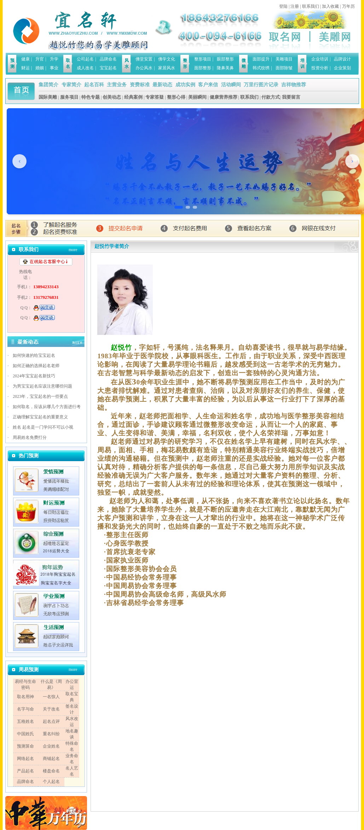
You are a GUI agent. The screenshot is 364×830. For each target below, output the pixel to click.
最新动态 (162, 84)
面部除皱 (284, 67)
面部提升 (261, 59)
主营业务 (117, 84)
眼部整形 (225, 59)
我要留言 (291, 97)
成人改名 (85, 67)
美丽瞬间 (197, 97)
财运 (25, 67)
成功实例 (185, 84)
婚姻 (39, 67)
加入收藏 (330, 6)
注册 (294, 6)
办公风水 (143, 67)
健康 (25, 59)
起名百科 (94, 84)
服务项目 (69, 97)
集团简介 (48, 84)
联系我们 (310, 6)
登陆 (283, 6)
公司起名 (85, 59)
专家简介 (71, 84)
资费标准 (140, 84)
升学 (54, 59)
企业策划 (342, 67)
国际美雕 (48, 97)
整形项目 (202, 59)
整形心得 (176, 97)
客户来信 (208, 84)
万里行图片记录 (261, 84)
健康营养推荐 (223, 97)
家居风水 (166, 67)
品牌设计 (342, 59)
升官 (39, 59)
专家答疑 (154, 97)
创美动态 (112, 97)
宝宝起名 (108, 67)
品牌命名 (108, 59)
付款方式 (270, 97)
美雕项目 (284, 59)
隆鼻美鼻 (225, 67)
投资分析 (319, 67)
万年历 (348, 6)
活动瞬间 (231, 84)
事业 (54, 67)
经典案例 (133, 97)
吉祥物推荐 (293, 84)
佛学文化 (166, 59)
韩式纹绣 (261, 67)
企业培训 (319, 59)
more (73, 249)
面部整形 (202, 67)
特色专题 (90, 97)
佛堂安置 (143, 59)
